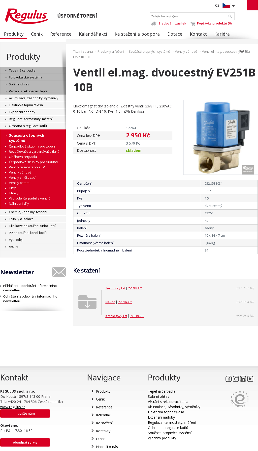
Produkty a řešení (110, 51)
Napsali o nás (107, 446)
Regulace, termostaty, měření (172, 422)
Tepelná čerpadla (161, 391)
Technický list (115, 288)
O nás (100, 438)
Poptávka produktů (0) (211, 23)
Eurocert (239, 399)
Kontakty (103, 430)
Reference (104, 407)
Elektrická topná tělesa (166, 412)
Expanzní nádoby (161, 417)
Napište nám (25, 413)
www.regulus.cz (12, 406)
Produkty (23, 56)
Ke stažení (104, 423)
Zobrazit (135, 288)
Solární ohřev (158, 396)
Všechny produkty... (163, 438)
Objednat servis (25, 442)
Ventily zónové (186, 51)
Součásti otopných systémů (149, 51)
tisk (247, 51)
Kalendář (103, 415)
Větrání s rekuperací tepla (168, 401)
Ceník (100, 399)
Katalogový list (116, 316)
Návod (110, 302)
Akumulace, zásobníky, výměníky (174, 406)
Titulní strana (83, 51)
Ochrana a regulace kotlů (168, 427)
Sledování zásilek (168, 23)
